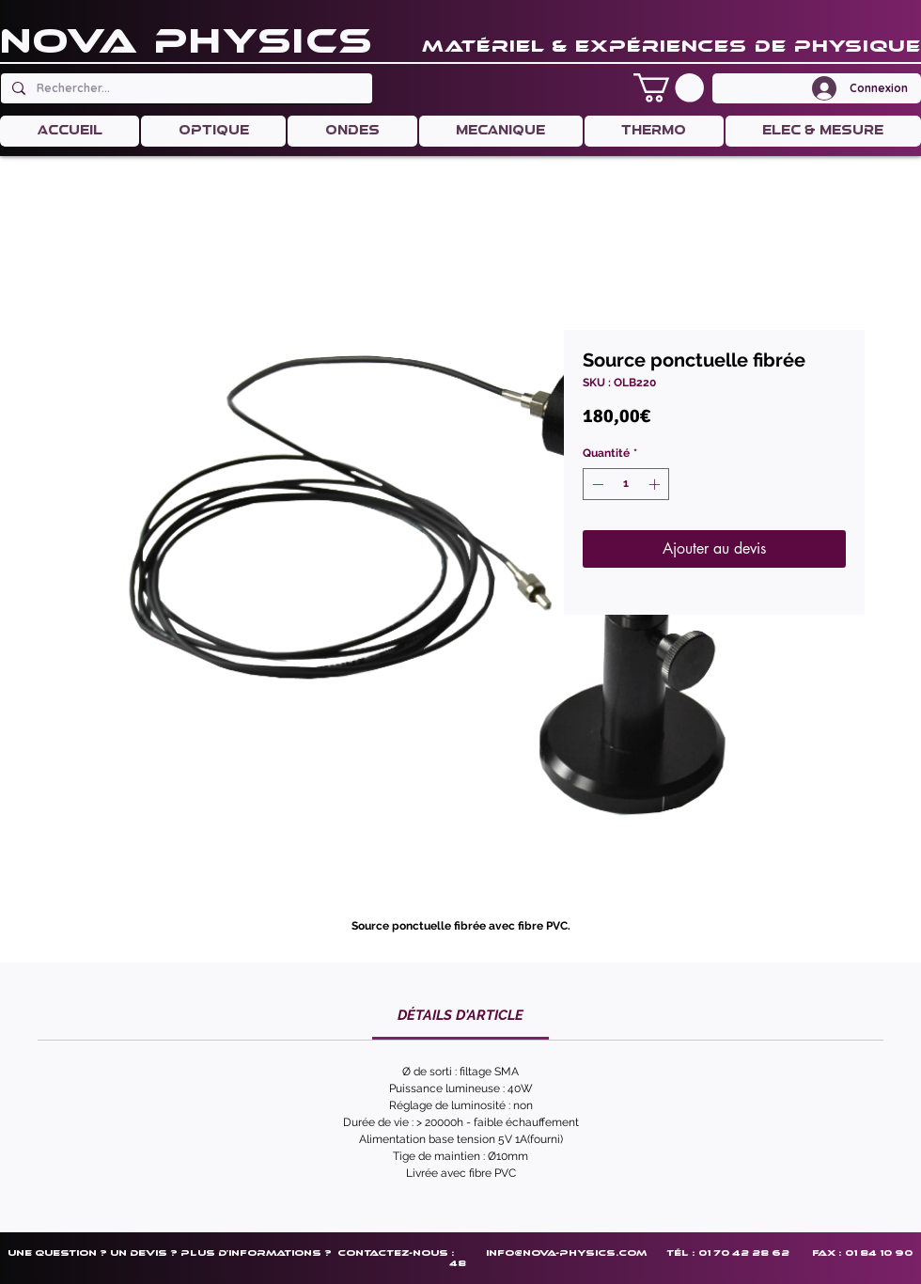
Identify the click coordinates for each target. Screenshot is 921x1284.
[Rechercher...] (185, 88)
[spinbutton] (626, 484)
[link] (460, 1015)
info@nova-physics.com (566, 1252)
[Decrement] (595, 484)
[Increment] (656, 484)
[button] (668, 87)
